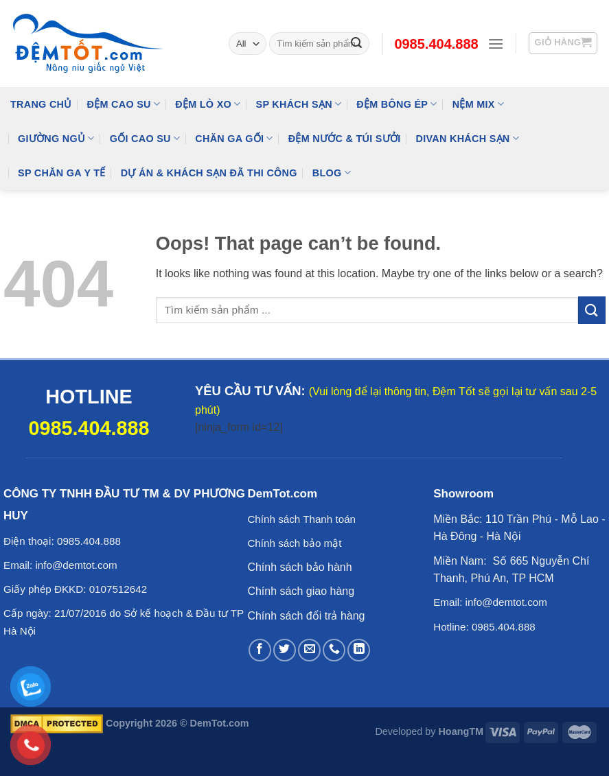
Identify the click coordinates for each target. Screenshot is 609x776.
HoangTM (460, 731)
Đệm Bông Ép (396, 103)
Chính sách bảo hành (299, 567)
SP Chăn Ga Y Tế (62, 172)
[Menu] (495, 43)
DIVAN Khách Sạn (467, 138)
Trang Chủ (41, 104)
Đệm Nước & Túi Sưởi (344, 138)
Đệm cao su (124, 103)
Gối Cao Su (145, 138)
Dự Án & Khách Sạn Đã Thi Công (209, 172)
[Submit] (592, 309)
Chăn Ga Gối (234, 138)
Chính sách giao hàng (300, 591)
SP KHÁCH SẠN (299, 103)
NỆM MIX (478, 103)
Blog (331, 172)
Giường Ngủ (56, 138)
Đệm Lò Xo (207, 103)
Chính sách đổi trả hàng (306, 616)
